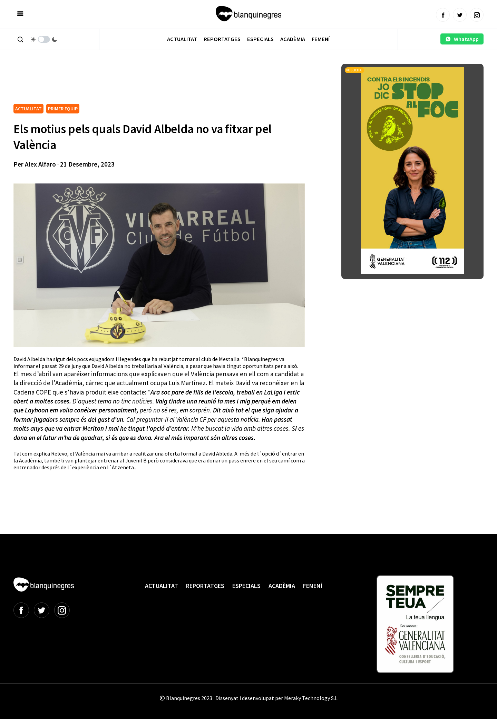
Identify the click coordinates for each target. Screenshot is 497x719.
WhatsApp (462, 39)
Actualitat (182, 39)
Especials (260, 39)
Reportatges (222, 39)
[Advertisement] (139, 82)
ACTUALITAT (28, 109)
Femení (321, 39)
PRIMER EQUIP (63, 109)
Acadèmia (292, 39)
